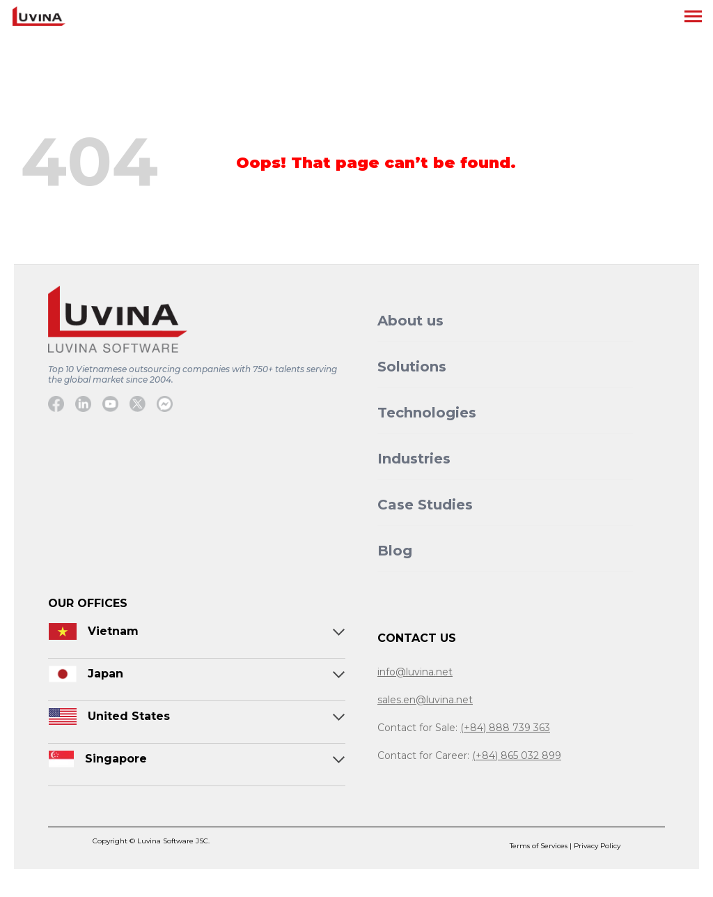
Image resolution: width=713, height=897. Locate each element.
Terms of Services (540, 845)
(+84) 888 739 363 (505, 727)
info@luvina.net (415, 672)
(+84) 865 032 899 (516, 755)
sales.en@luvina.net (425, 699)
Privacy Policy (597, 845)
